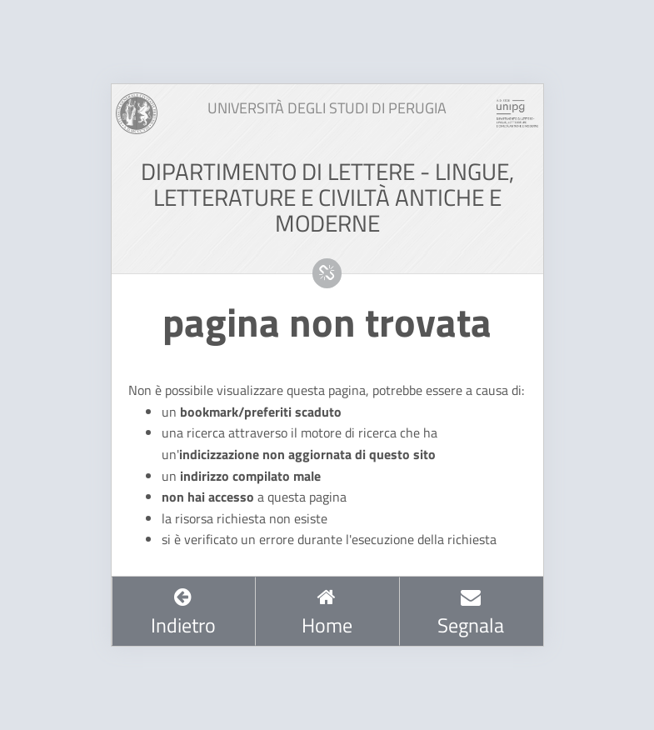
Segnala (470, 613)
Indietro (183, 613)
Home (327, 613)
